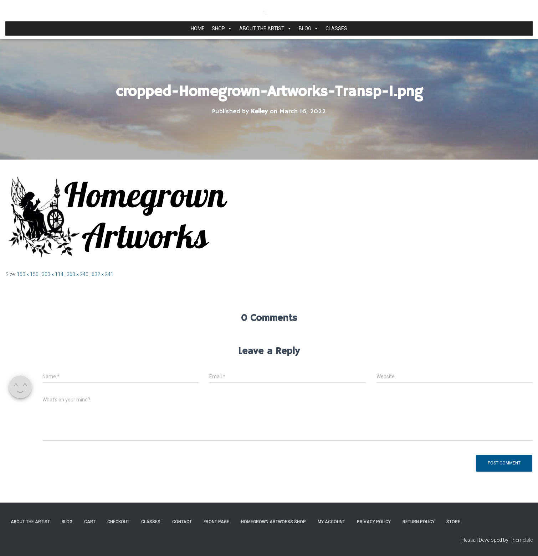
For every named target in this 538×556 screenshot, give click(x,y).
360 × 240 (77, 274)
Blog (308, 28)
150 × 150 (28, 274)
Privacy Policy (374, 521)
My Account (331, 521)
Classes (336, 28)
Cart (90, 521)
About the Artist (265, 28)
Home (198, 28)
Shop (222, 28)
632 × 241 (102, 274)
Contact (182, 521)
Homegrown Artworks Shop (273, 521)
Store (453, 521)
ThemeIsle (521, 540)
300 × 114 (52, 274)
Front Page (216, 521)
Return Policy (419, 521)
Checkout (118, 521)
